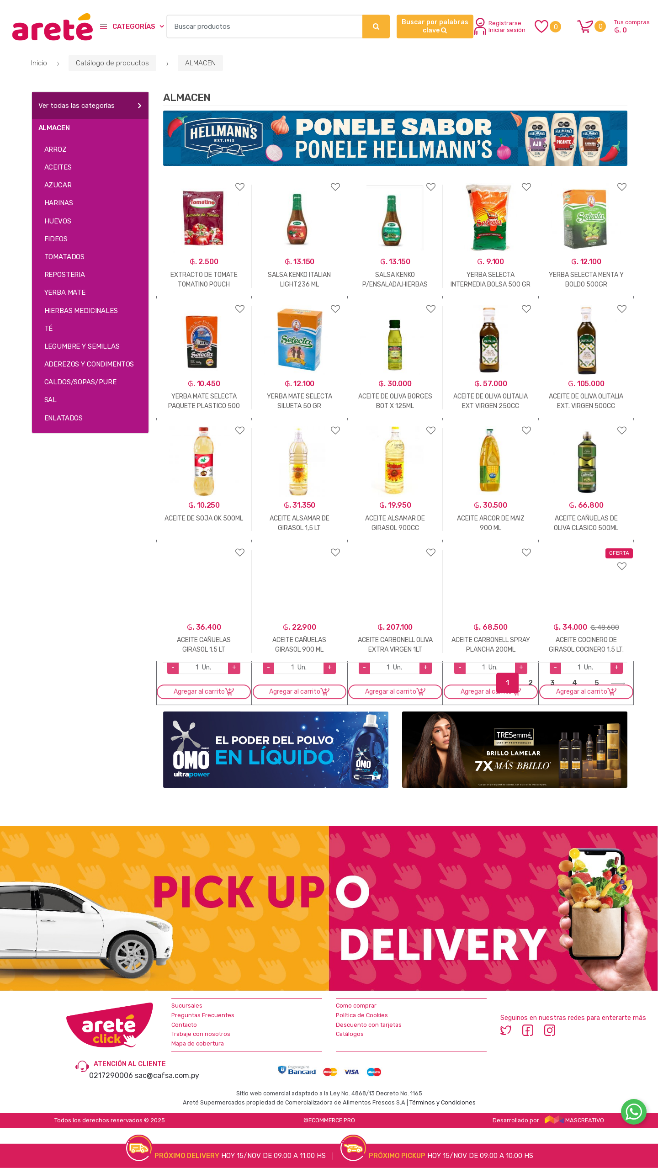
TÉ (48, 328)
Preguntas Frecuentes (202, 1015)
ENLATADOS (63, 418)
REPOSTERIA (64, 275)
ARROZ (55, 149)
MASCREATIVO (574, 1120)
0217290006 (111, 1075)
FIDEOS (56, 239)
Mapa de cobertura (197, 1043)
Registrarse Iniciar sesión (499, 26)
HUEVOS (57, 221)
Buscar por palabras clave (435, 26)
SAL (50, 400)
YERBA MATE (65, 292)
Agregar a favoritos (204, 181)
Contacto (184, 1024)
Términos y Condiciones (442, 1102)
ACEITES (58, 167)
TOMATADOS (64, 257)
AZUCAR (58, 185)
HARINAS (58, 203)
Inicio (39, 63)
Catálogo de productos (112, 63)
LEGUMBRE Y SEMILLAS (82, 346)
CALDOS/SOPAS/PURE (80, 382)
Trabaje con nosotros (200, 1033)
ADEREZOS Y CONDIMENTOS (89, 364)
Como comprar (356, 1005)
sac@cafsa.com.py (167, 1075)
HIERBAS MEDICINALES (81, 311)
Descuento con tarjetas (369, 1024)
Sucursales (186, 1005)
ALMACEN (200, 63)
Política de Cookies (362, 1015)
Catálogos (350, 1033)
